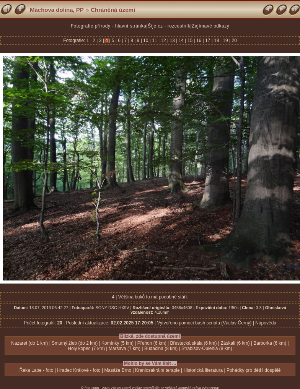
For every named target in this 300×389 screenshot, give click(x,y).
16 (199, 40)
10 (146, 40)
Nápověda (265, 323)
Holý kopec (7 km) (86, 348)
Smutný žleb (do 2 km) (75, 343)
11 (154, 40)
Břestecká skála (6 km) (193, 343)
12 (163, 40)
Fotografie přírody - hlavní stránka (109, 26)
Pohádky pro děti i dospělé (253, 370)
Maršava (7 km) (124, 348)
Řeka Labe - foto (37, 370)
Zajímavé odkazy (210, 26)
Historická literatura (203, 370)
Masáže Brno (117, 370)
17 (208, 40)
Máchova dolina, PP (57, 9)
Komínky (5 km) (117, 343)
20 (233, 40)
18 (216, 40)
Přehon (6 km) (151, 343)
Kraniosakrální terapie (157, 370)
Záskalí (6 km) (234, 343)
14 (181, 40)
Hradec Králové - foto (78, 370)
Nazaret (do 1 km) (29, 343)
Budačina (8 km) (161, 348)
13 (172, 40)
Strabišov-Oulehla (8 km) (206, 348)
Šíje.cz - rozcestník (169, 26)
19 (225, 40)
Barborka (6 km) (269, 343)
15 (190, 40)
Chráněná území (113, 9)
